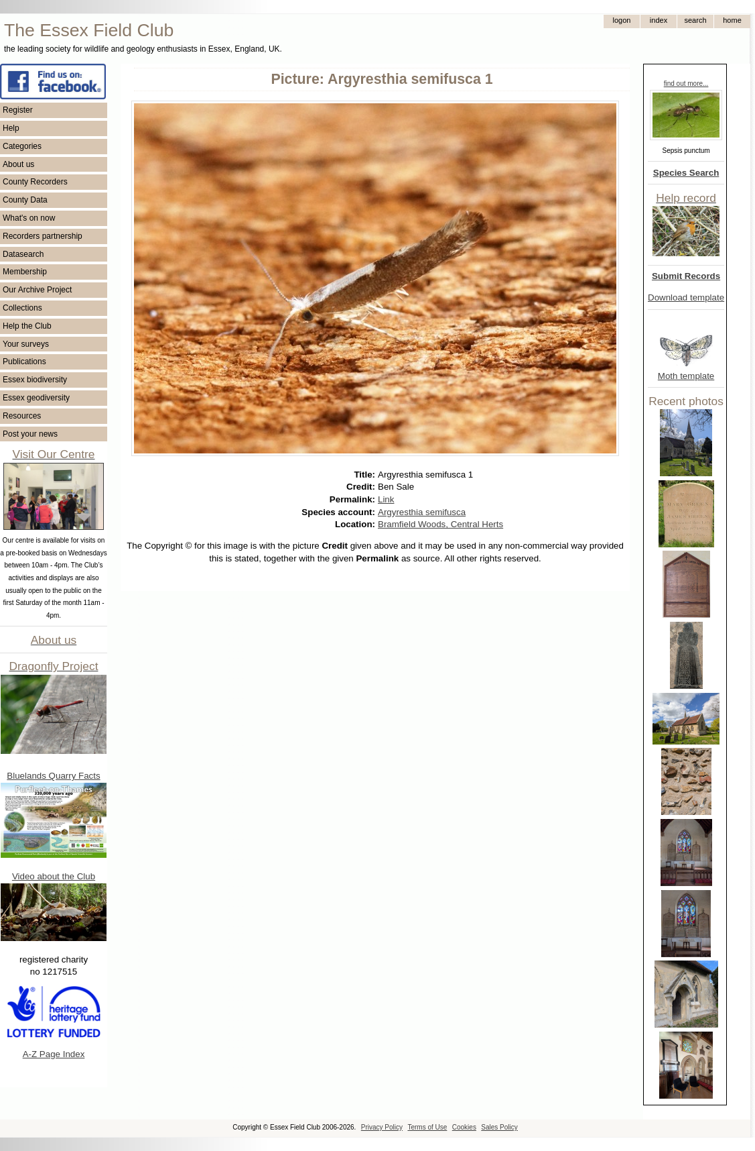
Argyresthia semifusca (422, 512)
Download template (686, 297)
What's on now (29, 218)
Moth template (686, 376)
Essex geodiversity (36, 397)
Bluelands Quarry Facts (53, 776)
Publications (24, 361)
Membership (25, 271)
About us (18, 164)
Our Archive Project (37, 289)
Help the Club (27, 326)
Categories (22, 146)
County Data (25, 200)
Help (11, 128)
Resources (22, 416)
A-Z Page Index (54, 1054)
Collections (22, 308)
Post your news (30, 434)
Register (18, 110)
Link (386, 499)
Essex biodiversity (35, 379)
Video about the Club (53, 876)
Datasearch (23, 254)
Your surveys (26, 344)
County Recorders (35, 181)
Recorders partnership (42, 236)
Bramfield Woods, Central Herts (440, 524)
